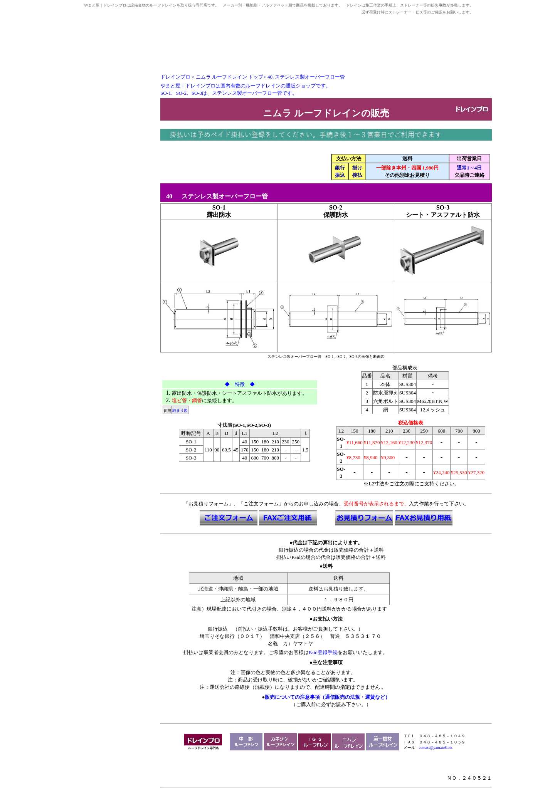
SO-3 (443, 207)
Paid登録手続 (323, 652)
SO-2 (336, 207)
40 (166, 196)
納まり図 (180, 410)
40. (306, 77)
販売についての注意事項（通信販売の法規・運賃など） (327, 697)
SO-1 (219, 207)
